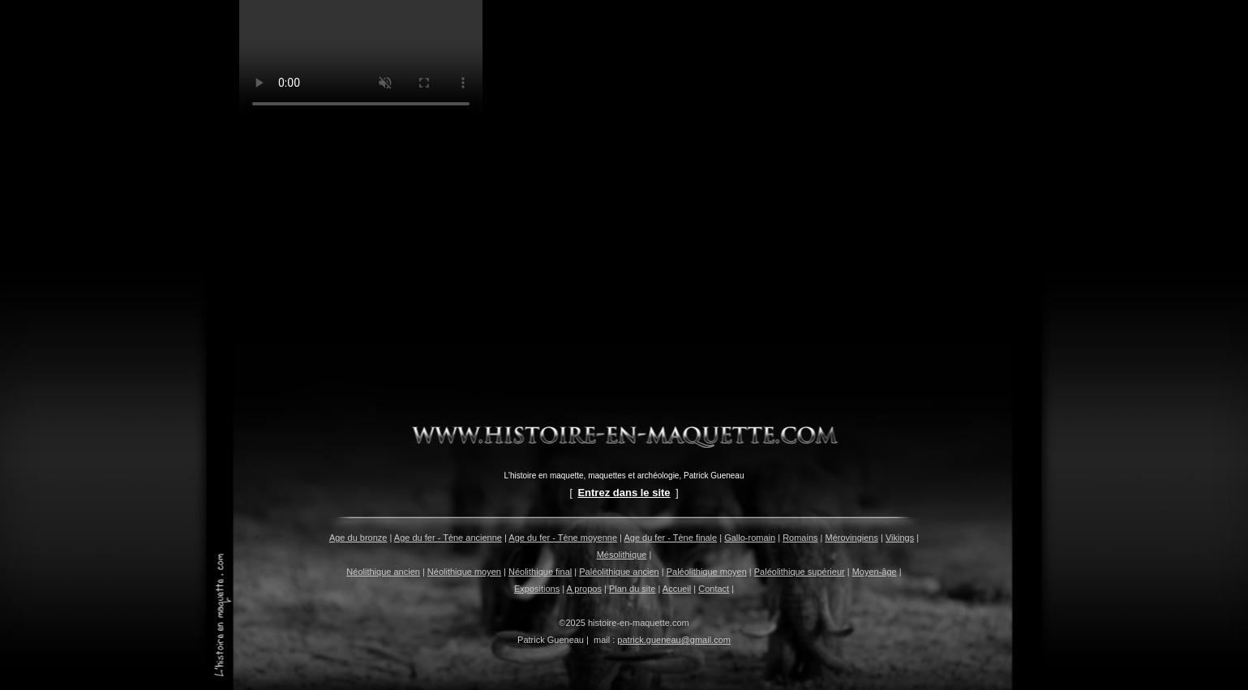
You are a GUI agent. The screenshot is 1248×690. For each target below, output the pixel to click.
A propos (584, 589)
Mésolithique (622, 554)
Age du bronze (358, 537)
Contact (713, 589)
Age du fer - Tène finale (670, 537)
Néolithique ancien (383, 571)
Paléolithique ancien (618, 571)
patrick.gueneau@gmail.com (674, 640)
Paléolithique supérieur (799, 571)
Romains (800, 537)
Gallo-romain (749, 537)
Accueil (677, 589)
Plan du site (632, 589)
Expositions (537, 589)
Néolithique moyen (464, 571)
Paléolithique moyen (707, 571)
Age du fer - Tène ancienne (448, 537)
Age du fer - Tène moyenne (562, 537)
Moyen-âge (874, 571)
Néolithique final (540, 571)
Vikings (900, 537)
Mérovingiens (852, 537)
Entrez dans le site (623, 492)
